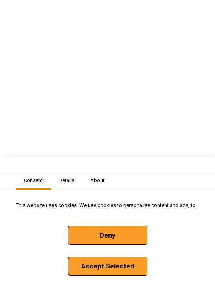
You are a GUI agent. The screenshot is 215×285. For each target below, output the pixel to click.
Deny (108, 235)
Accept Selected (107, 266)
